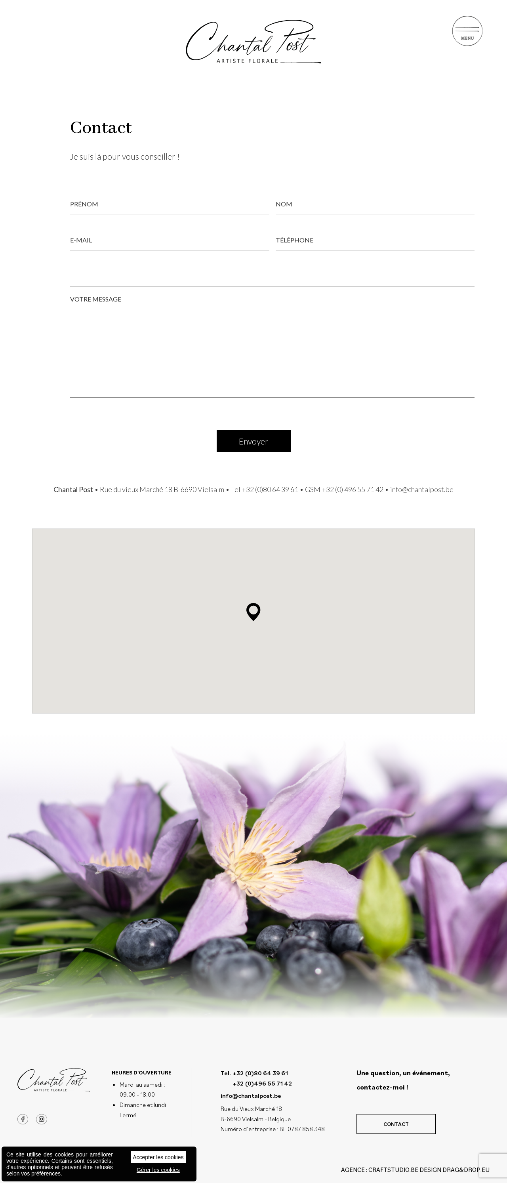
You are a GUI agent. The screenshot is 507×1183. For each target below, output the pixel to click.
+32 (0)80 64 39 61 (270, 489)
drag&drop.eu (466, 1169)
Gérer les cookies (158, 1170)
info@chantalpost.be (422, 489)
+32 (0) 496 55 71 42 (352, 489)
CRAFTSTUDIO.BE (393, 1169)
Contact (396, 1124)
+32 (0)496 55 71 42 (262, 1083)
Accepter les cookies (158, 1157)
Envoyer (254, 441)
